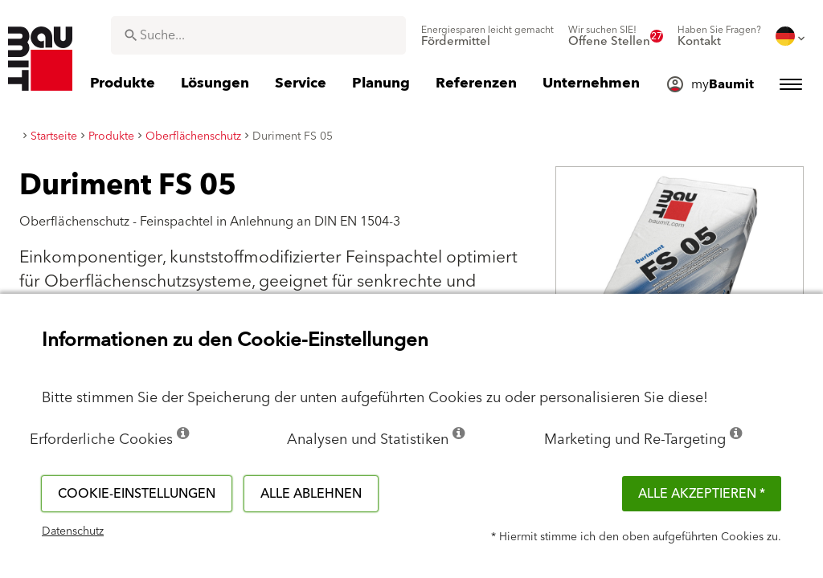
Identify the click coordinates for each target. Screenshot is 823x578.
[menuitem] (487, 36)
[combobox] (258, 35)
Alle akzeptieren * (701, 493)
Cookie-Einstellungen (136, 493)
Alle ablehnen (311, 493)
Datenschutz (73, 531)
